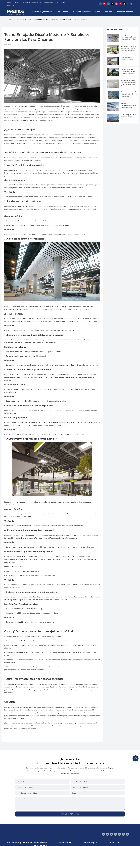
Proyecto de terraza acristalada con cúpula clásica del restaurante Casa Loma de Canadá (128, 71)
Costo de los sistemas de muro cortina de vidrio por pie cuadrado (129, 94)
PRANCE (10, 20)
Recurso (19, 20)
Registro (28, 20)
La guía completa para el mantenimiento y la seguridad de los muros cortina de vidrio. (128, 117)
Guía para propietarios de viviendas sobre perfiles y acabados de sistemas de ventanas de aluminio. (129, 49)
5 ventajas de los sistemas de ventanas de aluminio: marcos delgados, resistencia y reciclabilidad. (128, 60)
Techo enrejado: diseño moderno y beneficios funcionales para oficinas (60, 20)
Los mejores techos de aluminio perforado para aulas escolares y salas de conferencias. (129, 37)
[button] (134, 12)
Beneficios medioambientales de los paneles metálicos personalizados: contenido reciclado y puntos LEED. (128, 106)
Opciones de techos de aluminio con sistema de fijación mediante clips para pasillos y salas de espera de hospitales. (128, 83)
